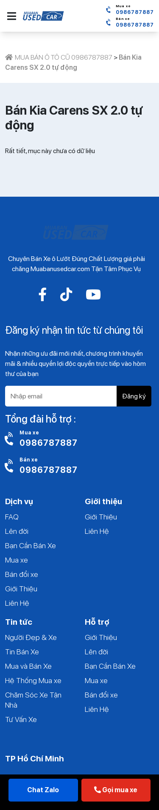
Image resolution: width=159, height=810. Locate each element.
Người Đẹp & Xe (31, 637)
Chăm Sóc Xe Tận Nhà (33, 699)
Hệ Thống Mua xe (33, 680)
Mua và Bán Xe (28, 666)
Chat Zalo (43, 790)
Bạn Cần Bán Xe (30, 545)
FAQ (12, 516)
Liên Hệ (17, 603)
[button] (11, 16)
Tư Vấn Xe (21, 719)
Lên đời (16, 531)
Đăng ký (134, 396)
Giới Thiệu (21, 588)
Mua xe (16, 559)
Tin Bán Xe (22, 651)
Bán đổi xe (21, 574)
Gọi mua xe (115, 790)
